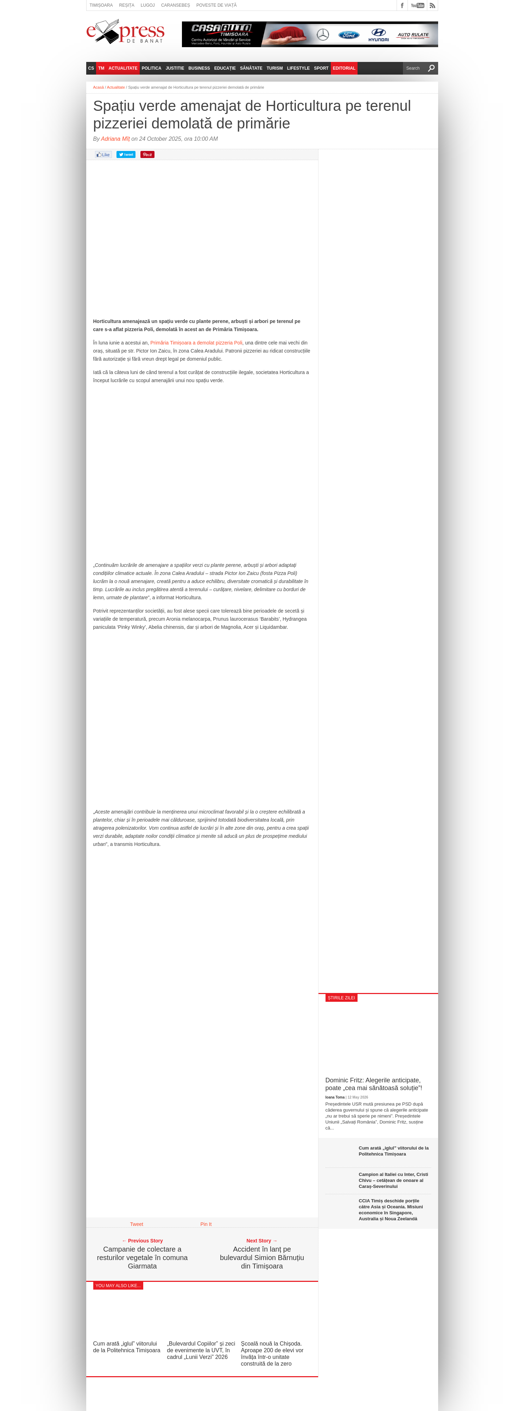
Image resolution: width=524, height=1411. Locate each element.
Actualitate (123, 68)
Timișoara (101, 5)
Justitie (175, 68)
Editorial (344, 68)
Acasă (98, 87)
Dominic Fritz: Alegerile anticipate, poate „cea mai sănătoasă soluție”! (374, 1084)
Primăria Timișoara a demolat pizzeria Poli (196, 343)
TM (101, 68)
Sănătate (251, 68)
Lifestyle (298, 68)
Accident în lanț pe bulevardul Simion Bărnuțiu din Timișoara (262, 1257)
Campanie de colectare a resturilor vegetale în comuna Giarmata (142, 1257)
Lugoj (148, 5)
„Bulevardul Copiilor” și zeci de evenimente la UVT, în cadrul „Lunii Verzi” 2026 (201, 1350)
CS (91, 68)
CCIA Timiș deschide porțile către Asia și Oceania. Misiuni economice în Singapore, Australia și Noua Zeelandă (391, 1209)
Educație (225, 68)
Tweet (136, 1224)
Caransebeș (175, 5)
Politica (152, 68)
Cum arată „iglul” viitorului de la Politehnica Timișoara (394, 1151)
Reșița (126, 5)
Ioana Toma (335, 1097)
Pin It (206, 1224)
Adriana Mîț (115, 139)
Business (199, 68)
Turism (275, 68)
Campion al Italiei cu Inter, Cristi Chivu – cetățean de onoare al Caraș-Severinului (393, 1180)
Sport (321, 68)
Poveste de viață (216, 5)
